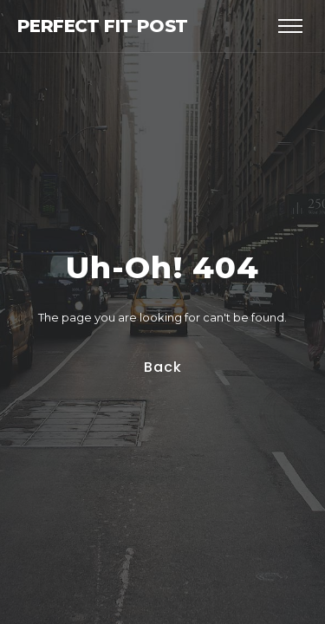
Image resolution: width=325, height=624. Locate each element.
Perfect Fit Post (102, 26)
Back (162, 367)
